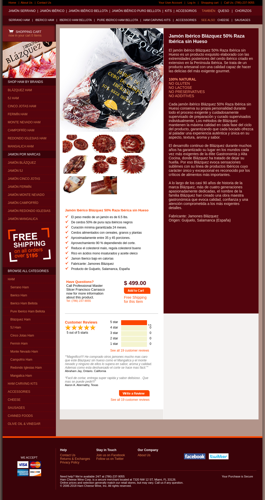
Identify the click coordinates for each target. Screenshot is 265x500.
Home (12, 2)
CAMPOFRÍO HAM (21, 130)
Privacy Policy (69, 462)
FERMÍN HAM (17, 114)
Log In (192, 2)
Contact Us (44, 2)
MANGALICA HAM (21, 146)
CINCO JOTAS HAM (22, 106)
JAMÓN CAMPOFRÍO (23, 203)
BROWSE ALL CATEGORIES (28, 271)
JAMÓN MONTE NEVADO (26, 195)
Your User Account (170, 2)
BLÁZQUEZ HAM (20, 90)
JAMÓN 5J (15, 171)
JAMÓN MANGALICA (23, 219)
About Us (26, 2)
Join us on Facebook (110, 455)
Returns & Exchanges (75, 459)
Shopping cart (210, 2)
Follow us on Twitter (110, 459)
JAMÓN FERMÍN (19, 187)
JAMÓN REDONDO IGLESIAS (29, 211)
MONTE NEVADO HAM (24, 122)
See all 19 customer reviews (129, 350)
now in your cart (25, 35)
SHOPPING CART (25, 32)
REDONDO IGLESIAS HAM (27, 138)
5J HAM (13, 98)
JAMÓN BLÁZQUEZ (22, 163)
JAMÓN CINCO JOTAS (24, 179)
